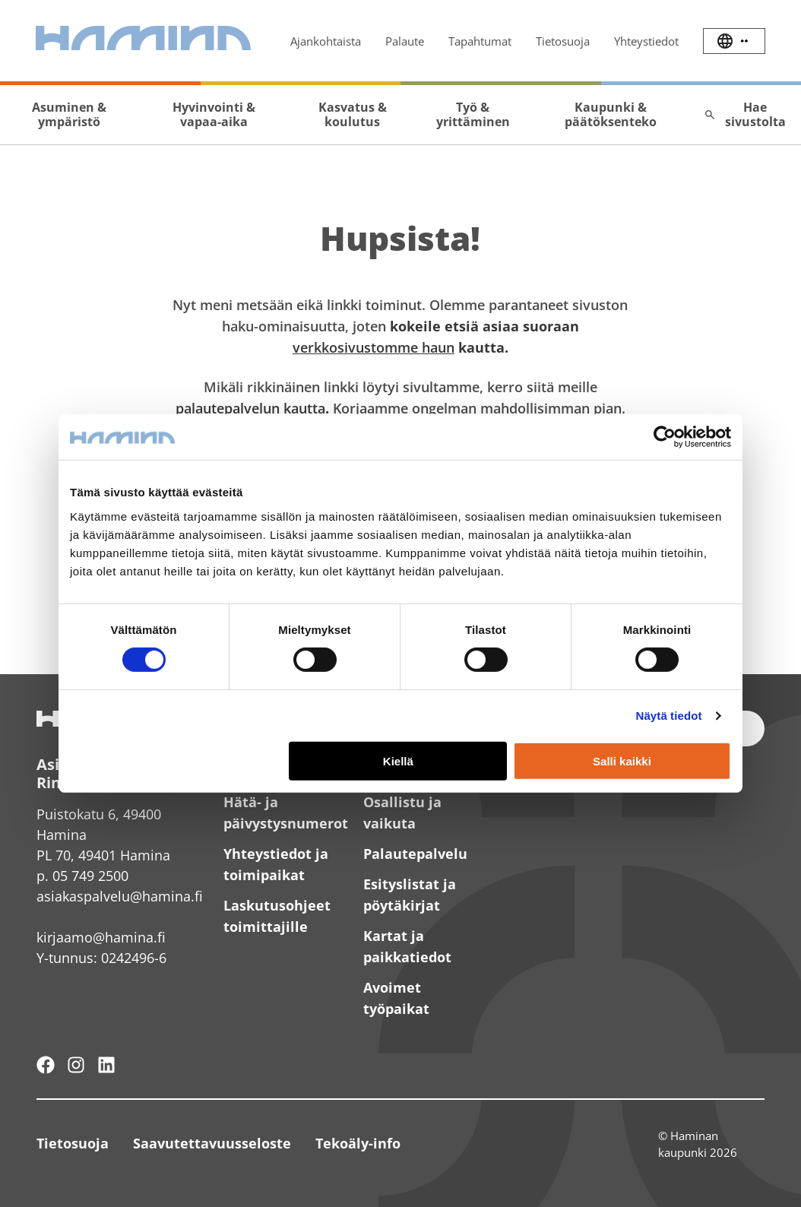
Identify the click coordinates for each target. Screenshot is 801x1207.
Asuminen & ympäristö (69, 114)
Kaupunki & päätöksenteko (611, 114)
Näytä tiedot (669, 715)
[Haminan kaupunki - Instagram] (76, 1065)
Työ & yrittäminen (473, 114)
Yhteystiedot (646, 41)
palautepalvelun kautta (250, 408)
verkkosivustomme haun (373, 347)
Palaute (404, 41)
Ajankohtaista (325, 41)
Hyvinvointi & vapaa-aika (214, 114)
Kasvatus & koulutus (352, 114)
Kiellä (398, 761)
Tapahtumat (479, 41)
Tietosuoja (563, 41)
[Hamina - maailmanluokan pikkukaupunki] (45, 1065)
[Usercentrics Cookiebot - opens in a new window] (664, 437)
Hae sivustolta (745, 114)
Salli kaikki (622, 761)
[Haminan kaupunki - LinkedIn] (106, 1065)
